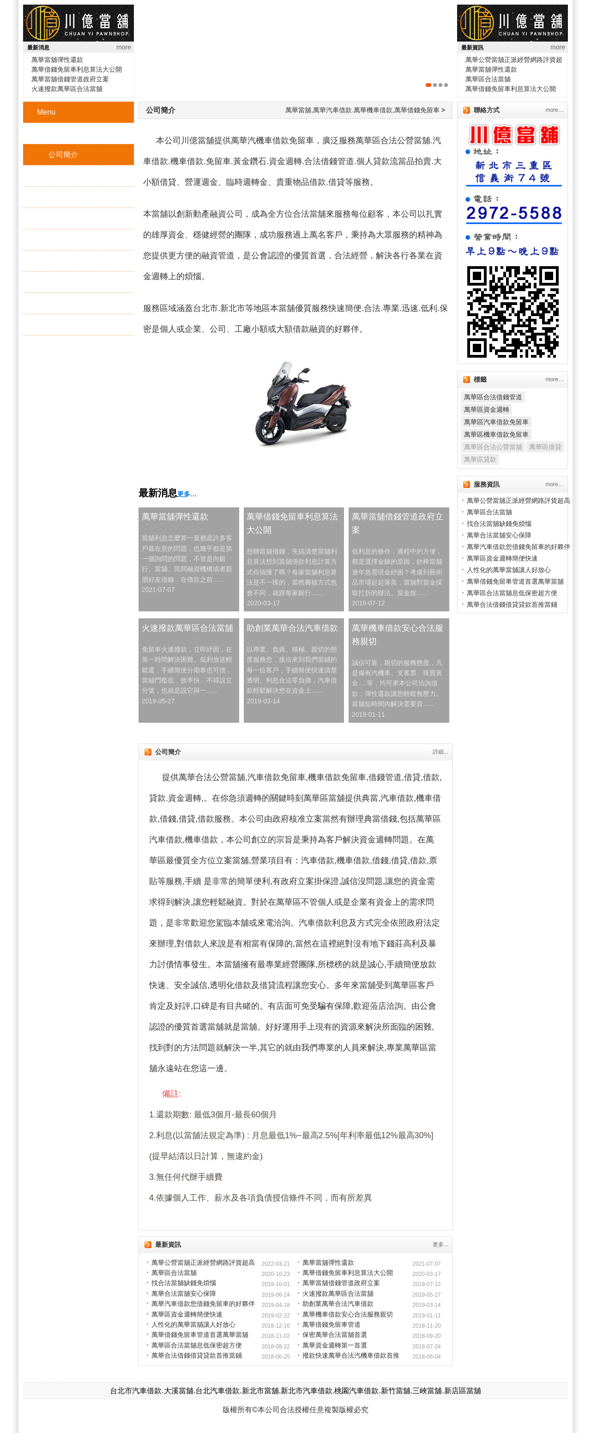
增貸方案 (63, 261)
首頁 (55, 133)
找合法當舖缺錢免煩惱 (183, 1283)
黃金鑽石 (63, 218)
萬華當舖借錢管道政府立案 (70, 79)
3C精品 (60, 240)
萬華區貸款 (480, 459)
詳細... (440, 752)
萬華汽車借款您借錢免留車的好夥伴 (203, 1303)
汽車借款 (63, 176)
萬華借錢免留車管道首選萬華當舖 (199, 1334)
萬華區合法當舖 (488, 79)
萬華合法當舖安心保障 (183, 1293)
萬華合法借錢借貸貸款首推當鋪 (196, 1355)
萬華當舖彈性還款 (57, 59)
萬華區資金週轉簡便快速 (187, 1314)
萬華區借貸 (545, 447)
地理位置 (63, 282)
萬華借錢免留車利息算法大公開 (76, 69)
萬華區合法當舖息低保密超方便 (196, 1345)
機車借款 (63, 197)
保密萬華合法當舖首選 (334, 1334)
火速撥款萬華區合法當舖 (67, 88)
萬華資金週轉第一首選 (334, 1345)
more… (555, 110)
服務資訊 (63, 325)
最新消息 (63, 303)
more (123, 47)
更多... (440, 1244)
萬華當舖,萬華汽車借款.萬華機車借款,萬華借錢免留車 (362, 110)
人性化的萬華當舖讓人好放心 (193, 1324)
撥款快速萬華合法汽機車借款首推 (350, 1355)
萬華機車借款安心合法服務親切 (397, 634)
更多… (187, 494)
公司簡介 (63, 155)
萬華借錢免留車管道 (331, 1324)
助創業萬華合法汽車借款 (292, 628)
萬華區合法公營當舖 (493, 447)
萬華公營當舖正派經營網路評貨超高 (203, 1262)
